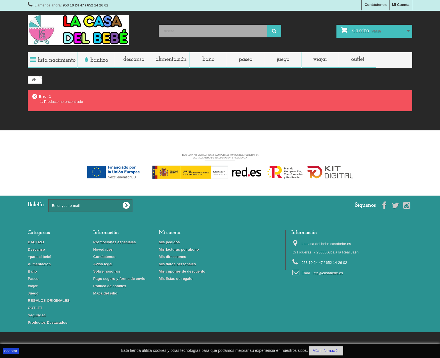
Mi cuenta (169, 232)
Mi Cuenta (400, 5)
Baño (208, 59)
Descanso (133, 59)
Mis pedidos (169, 242)
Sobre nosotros (106, 271)
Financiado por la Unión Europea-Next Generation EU (220, 150)
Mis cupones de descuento (182, 271)
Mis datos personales (177, 264)
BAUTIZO (99, 60)
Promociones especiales (114, 242)
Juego (283, 59)
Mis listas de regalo (175, 279)
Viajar (320, 59)
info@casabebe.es (328, 273)
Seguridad (37, 315)
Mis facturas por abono (179, 249)
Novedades (103, 249)
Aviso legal (102, 264)
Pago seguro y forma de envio (119, 279)
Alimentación (170, 59)
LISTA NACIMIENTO (56, 60)
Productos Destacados (47, 322)
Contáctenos (376, 5)
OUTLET (357, 59)
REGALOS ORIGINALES (49, 300)
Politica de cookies (109, 286)
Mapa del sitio (105, 293)
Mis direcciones (172, 257)
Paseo (245, 59)
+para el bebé (39, 257)
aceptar (10, 351)
